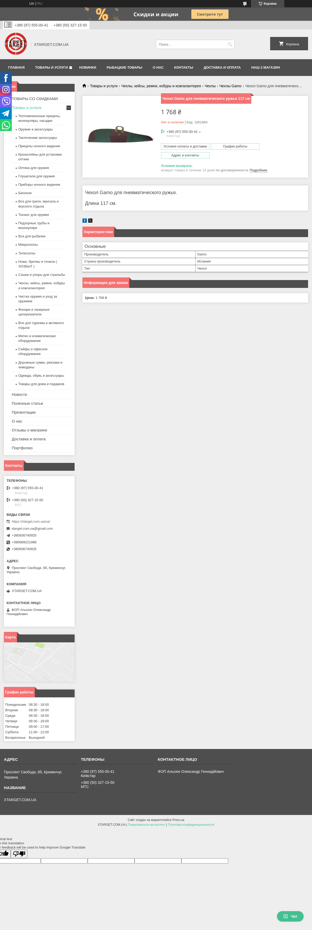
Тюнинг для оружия (33, 215)
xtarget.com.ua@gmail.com (32, 528)
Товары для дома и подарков (41, 384)
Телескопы (26, 253)
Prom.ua (178, 820)
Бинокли (25, 193)
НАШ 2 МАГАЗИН (265, 67)
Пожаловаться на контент (146, 825)
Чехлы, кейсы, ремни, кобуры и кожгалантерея (161, 86)
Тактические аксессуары (37, 138)
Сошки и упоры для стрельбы (41, 275)
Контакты (183, 67)
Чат (290, 916)
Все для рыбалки (31, 236)
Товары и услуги (51, 67)
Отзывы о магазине (29, 430)
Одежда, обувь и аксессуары (41, 376)
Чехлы (210, 86)
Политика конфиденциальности (191, 825)
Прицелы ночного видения (39, 146)
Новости (19, 394)
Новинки (87, 67)
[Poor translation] (19, 854)
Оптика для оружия (33, 168)
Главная (16, 67)
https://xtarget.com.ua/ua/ (31, 521)
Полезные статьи (27, 403)
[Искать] (230, 44)
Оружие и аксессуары (35, 129)
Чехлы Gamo (230, 86)
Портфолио (22, 448)
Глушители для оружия (36, 176)
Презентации (24, 412)
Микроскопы (28, 245)
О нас (158, 67)
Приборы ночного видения (39, 185)
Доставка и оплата (222, 67)
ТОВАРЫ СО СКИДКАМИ (35, 98)
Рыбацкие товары (124, 67)
